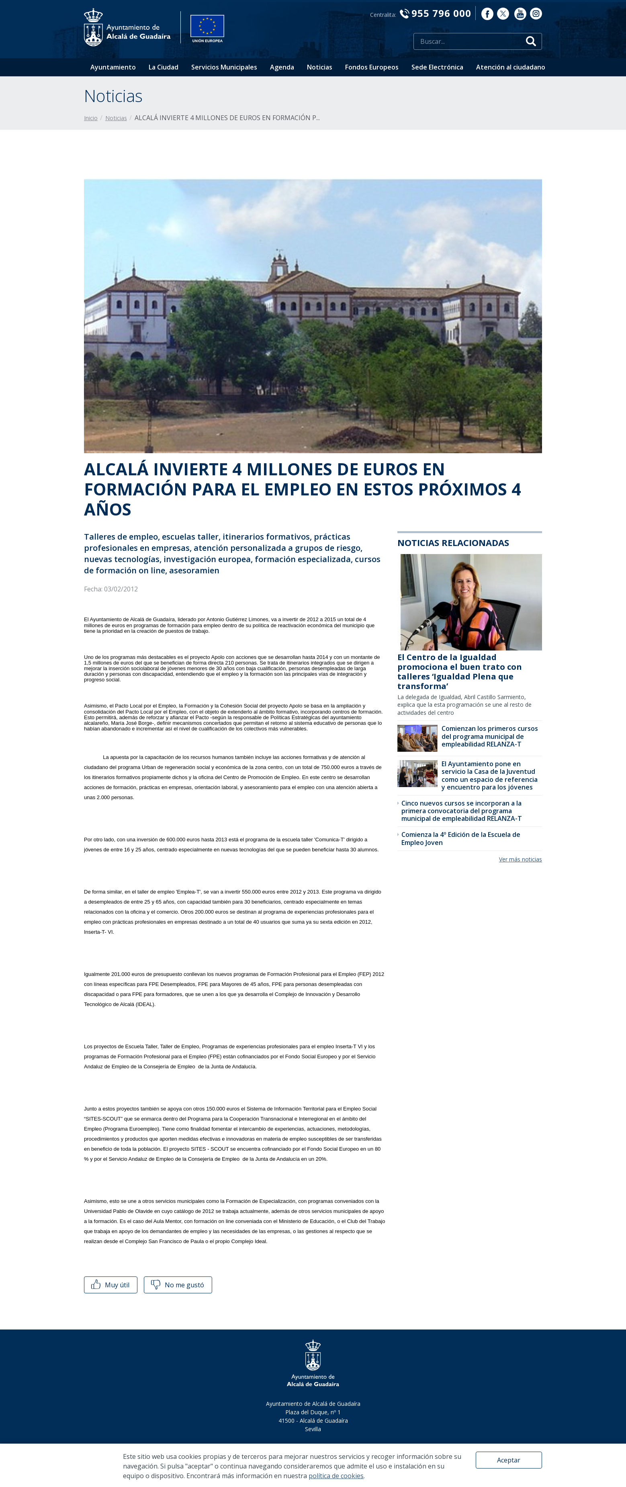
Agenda (282, 67)
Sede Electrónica (437, 67)
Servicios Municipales (224, 67)
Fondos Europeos (372, 67)
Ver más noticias (520, 859)
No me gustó (176, 1284)
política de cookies (336, 1475)
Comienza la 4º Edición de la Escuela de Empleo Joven (460, 838)
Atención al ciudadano (510, 67)
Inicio (91, 118)
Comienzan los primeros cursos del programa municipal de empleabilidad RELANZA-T (490, 736)
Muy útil (109, 1284)
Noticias (319, 67)
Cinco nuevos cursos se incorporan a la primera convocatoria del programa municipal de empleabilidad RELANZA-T (461, 811)
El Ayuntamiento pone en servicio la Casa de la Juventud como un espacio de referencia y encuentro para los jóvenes (490, 775)
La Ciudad (163, 67)
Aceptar (508, 1460)
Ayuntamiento (113, 67)
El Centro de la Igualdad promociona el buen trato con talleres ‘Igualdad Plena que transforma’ (459, 671)
